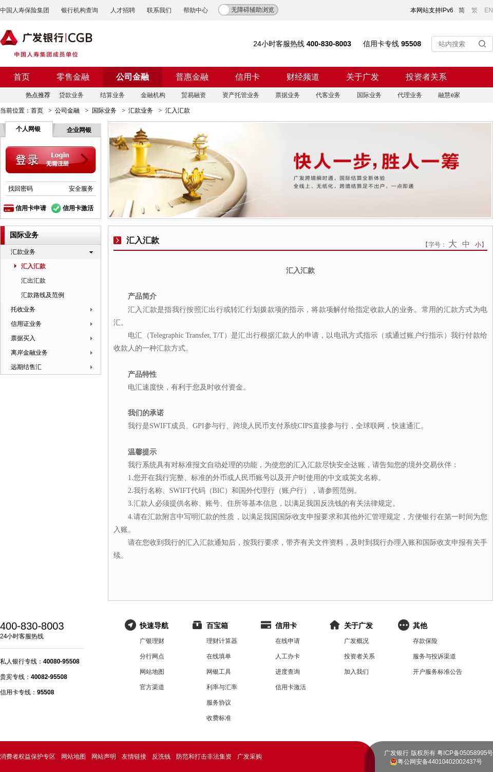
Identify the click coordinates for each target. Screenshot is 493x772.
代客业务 (328, 95)
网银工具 (218, 671)
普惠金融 (192, 76)
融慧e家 (449, 95)
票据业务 (287, 95)
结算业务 (112, 95)
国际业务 (369, 95)
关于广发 (362, 76)
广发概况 (356, 641)
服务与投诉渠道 (434, 656)
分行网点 (152, 656)
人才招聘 (122, 10)
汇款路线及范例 (42, 295)
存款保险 (425, 641)
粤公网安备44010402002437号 (439, 761)
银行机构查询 (79, 10)
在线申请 (287, 641)
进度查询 (287, 671)
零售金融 (72, 76)
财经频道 (303, 76)
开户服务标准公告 (437, 671)
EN (488, 10)
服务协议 (218, 702)
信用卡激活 (78, 208)
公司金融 (132, 76)
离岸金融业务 (29, 352)
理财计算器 (221, 641)
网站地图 (152, 671)
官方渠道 (152, 687)
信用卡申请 (30, 208)
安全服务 (81, 188)
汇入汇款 (33, 266)
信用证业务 (26, 323)
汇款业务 (140, 110)
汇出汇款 (33, 280)
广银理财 (152, 641)
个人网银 (28, 129)
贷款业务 (71, 95)
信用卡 (247, 76)
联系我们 (159, 10)
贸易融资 (193, 95)
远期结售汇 (26, 367)
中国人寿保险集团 (24, 10)
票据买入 (23, 338)
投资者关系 (426, 76)
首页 (21, 76)
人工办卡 (287, 656)
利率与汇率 (221, 687)
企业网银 (79, 130)
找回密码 (20, 188)
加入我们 (356, 671)
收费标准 (218, 718)
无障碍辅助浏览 (252, 9)
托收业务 (23, 309)
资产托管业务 (240, 95)
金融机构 (153, 95)
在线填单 (218, 656)
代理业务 (409, 95)
